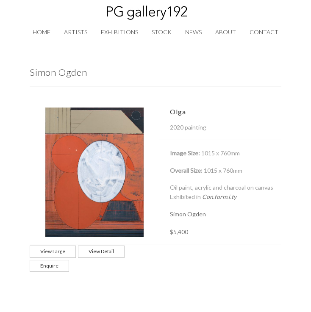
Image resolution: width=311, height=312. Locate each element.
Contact (264, 32)
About (225, 32)
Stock (162, 32)
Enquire (49, 265)
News (193, 32)
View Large (52, 251)
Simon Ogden (188, 214)
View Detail (101, 251)
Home (41, 32)
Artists (75, 32)
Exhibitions (119, 32)
